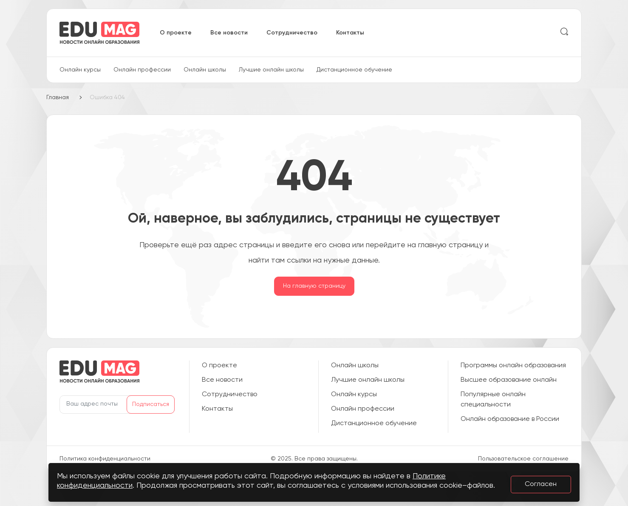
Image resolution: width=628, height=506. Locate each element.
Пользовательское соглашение (523, 459)
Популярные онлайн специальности (493, 399)
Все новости (229, 33)
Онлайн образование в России (510, 419)
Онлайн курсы (80, 70)
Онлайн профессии (142, 70)
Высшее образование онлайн (509, 380)
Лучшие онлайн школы (271, 70)
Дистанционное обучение (354, 70)
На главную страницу (314, 286)
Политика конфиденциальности (104, 459)
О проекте (176, 33)
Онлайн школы (205, 70)
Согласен (541, 484)
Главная (57, 97)
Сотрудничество (291, 33)
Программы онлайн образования (513, 365)
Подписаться (150, 404)
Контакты (350, 33)
